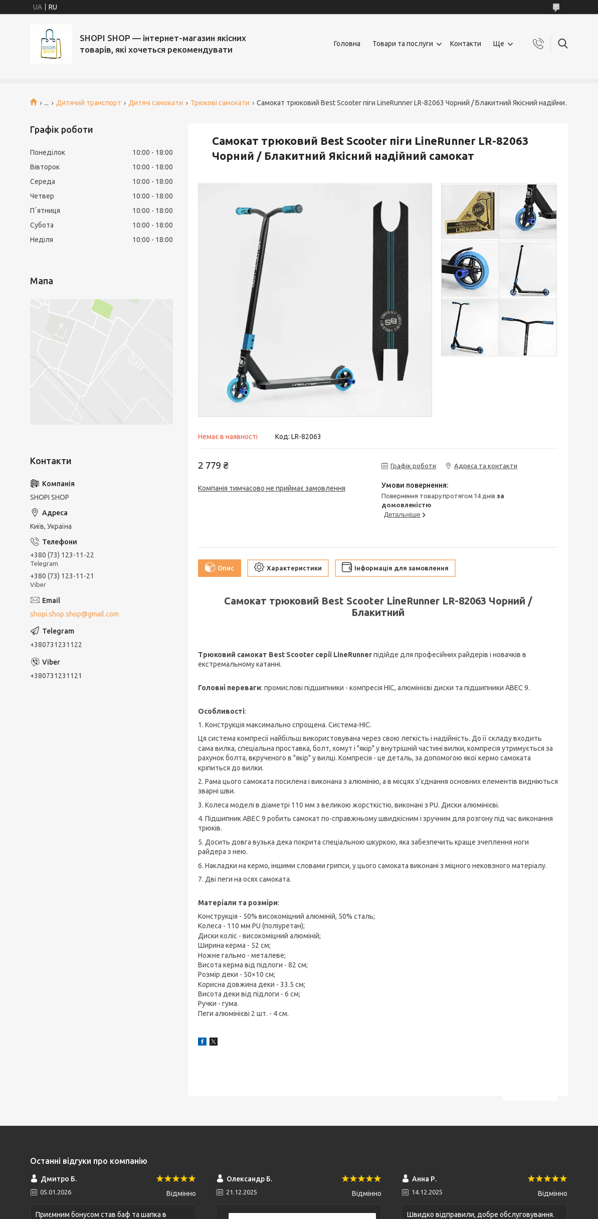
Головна (347, 44)
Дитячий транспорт (88, 103)
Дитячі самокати (155, 103)
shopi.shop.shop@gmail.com (74, 614)
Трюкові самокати (220, 103)
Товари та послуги (402, 44)
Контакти (465, 44)
